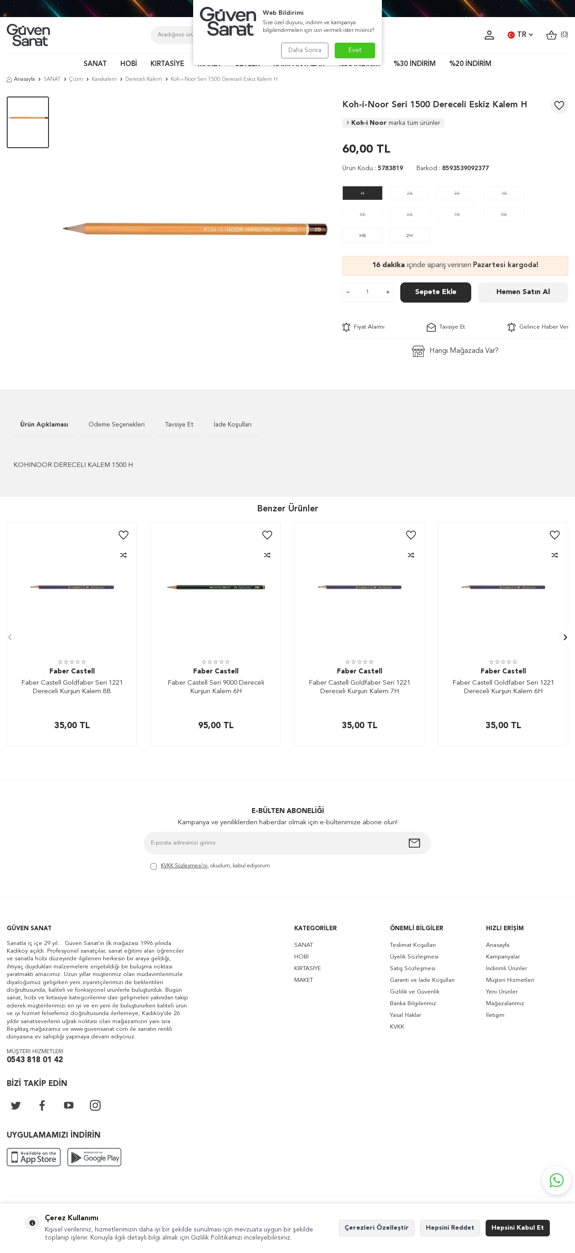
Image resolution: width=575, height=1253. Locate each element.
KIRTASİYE (167, 64)
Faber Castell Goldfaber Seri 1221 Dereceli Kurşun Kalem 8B (72, 687)
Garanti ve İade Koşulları (422, 980)
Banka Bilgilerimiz (413, 1004)
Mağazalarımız (505, 1004)
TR (520, 35)
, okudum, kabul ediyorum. (210, 866)
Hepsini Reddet (450, 1228)
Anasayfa (21, 79)
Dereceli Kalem (143, 79)
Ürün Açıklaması (44, 425)
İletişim (495, 1015)
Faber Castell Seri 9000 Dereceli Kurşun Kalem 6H (216, 687)
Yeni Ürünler (502, 992)
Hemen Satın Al (523, 292)
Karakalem (104, 79)
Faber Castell (72, 671)
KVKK (397, 1027)
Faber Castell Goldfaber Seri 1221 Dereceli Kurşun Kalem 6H (503, 687)
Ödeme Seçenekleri (116, 425)
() (557, 35)
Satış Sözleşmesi (412, 969)
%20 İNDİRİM (470, 64)
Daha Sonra (304, 50)
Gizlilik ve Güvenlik (414, 992)
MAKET (303, 980)
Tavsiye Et (446, 327)
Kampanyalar (503, 957)
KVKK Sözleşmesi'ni (184, 866)
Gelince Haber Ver (538, 327)
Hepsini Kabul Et (517, 1228)
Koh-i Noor (393, 123)
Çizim (76, 79)
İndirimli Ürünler (506, 969)
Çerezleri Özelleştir (377, 1228)
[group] (195, 229)
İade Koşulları (233, 425)
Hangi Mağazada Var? (455, 351)
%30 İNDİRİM (415, 64)
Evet (355, 50)
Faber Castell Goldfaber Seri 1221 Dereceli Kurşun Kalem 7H (360, 687)
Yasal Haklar (405, 1015)
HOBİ (128, 64)
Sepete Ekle (435, 292)
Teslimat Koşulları (413, 945)
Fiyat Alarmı (363, 327)
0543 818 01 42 (35, 1060)
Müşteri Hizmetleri (510, 980)
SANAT (95, 64)
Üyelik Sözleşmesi (414, 957)
